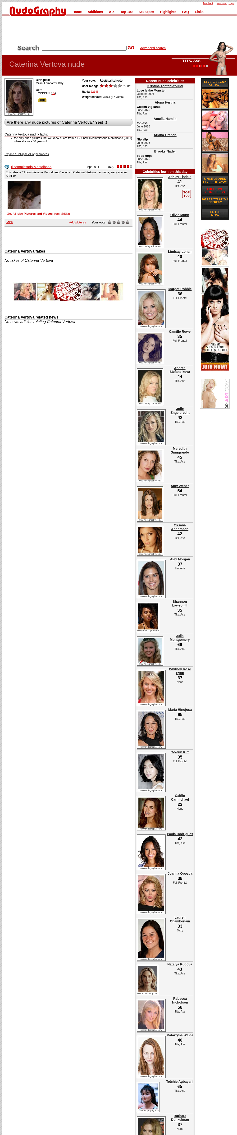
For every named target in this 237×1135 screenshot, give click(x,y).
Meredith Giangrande (180, 450)
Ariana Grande (165, 135)
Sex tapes (146, 12)
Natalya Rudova (179, 964)
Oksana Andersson (179, 527)
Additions (95, 12)
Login (231, 3)
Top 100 (126, 12)
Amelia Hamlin (165, 119)
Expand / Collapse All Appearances (27, 154)
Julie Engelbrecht (180, 411)
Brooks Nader (165, 151)
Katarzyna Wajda (180, 1035)
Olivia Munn (179, 215)
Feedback (208, 3)
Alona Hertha (165, 102)
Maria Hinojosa (180, 710)
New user (222, 3)
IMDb (9, 222)
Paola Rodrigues (180, 834)
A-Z (111, 12)
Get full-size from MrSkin (38, 213)
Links (199, 12)
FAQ (185, 12)
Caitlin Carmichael (180, 797)
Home (77, 12)
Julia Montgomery (180, 638)
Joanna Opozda (180, 873)
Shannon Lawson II (179, 603)
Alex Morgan (180, 559)
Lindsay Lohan (179, 251)
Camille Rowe (180, 331)
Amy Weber (180, 486)
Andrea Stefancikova (179, 370)
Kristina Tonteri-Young (165, 86)
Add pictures (77, 222)
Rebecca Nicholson (180, 1000)
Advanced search (153, 48)
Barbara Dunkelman (180, 1118)
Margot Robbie (180, 289)
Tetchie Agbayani (179, 1081)
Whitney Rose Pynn (180, 671)
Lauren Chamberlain (180, 919)
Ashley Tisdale (179, 177)
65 (53, 93)
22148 (94, 91)
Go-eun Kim (180, 752)
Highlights (168, 12)
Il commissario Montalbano (31, 167)
